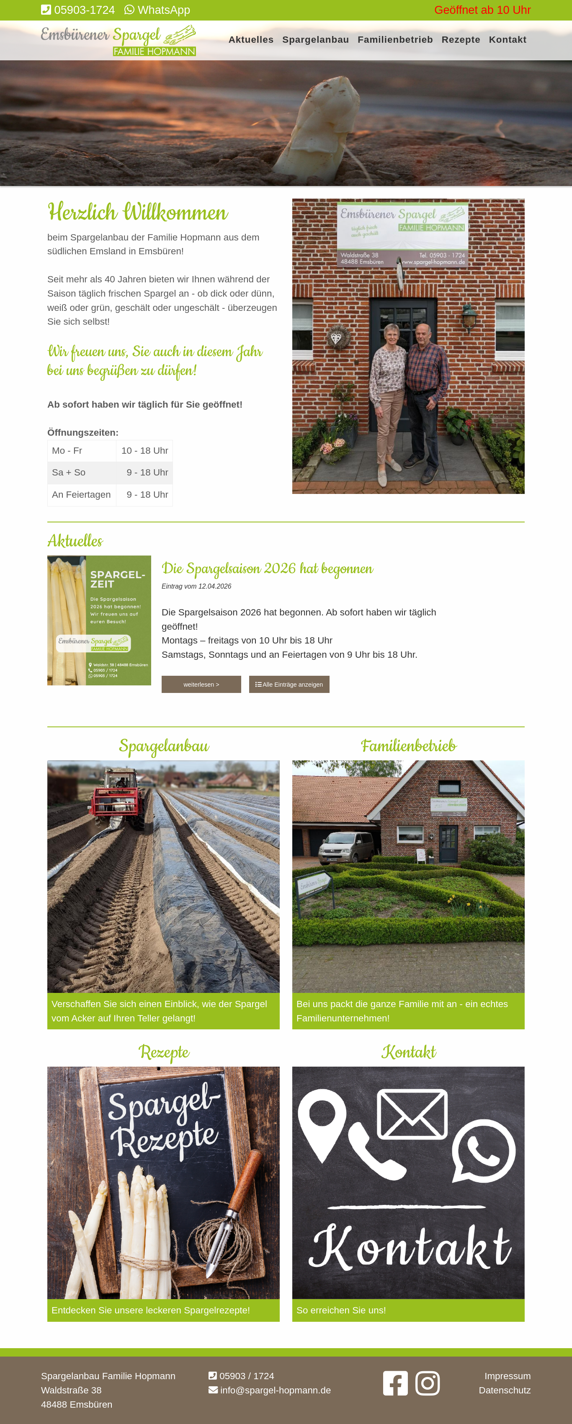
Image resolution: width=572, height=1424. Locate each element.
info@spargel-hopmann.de (270, 1390)
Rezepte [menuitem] (461, 40)
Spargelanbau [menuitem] (315, 40)
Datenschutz (505, 1390)
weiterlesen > (201, 684)
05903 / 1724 (241, 1376)
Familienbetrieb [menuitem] (395, 40)
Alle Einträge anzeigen (289, 684)
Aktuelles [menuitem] (251, 40)
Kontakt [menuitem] (508, 40)
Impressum (507, 1376)
